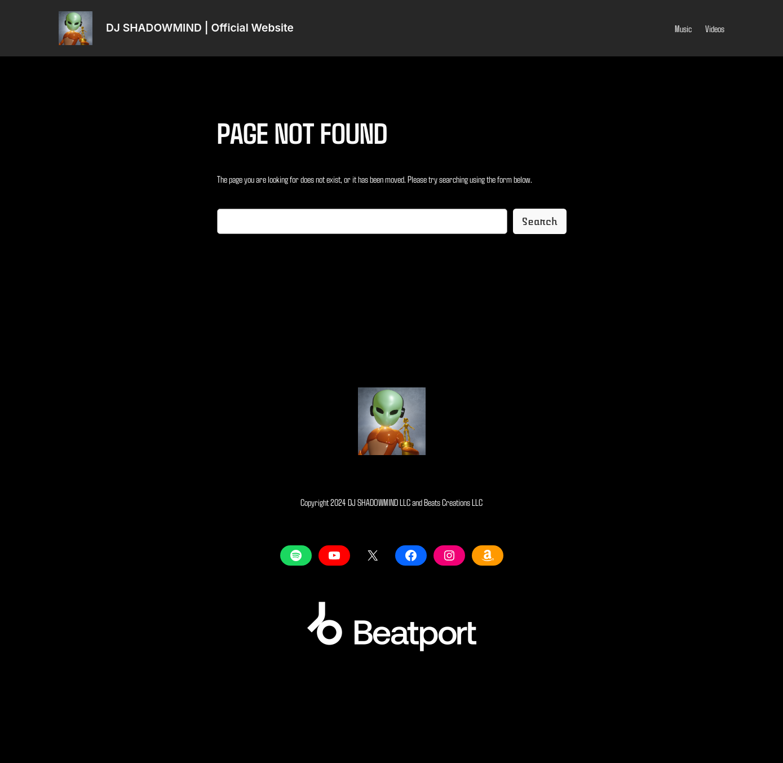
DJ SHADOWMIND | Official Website (200, 27)
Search (540, 221)
